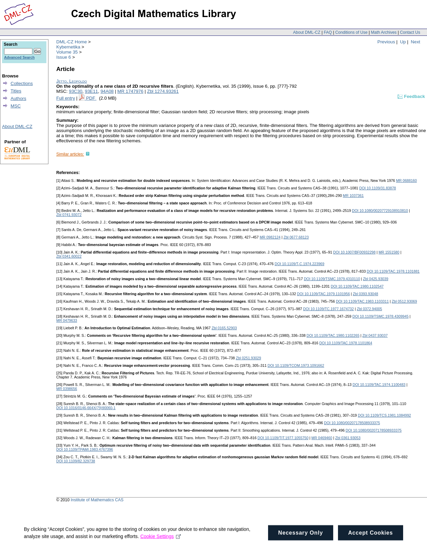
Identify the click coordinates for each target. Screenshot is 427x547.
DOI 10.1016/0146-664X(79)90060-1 (86, 408)
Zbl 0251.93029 (248, 358)
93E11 (91, 91)
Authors (18, 98)
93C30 (75, 91)
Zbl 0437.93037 (375, 335)
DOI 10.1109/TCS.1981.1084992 (384, 415)
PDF (91, 98)
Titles (16, 90)
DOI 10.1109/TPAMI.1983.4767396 (84, 449)
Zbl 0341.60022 (69, 256)
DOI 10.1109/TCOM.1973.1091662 (296, 365)
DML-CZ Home (71, 41)
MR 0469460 (321, 438)
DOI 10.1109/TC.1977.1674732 (328, 309)
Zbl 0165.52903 (224, 328)
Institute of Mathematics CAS (97, 500)
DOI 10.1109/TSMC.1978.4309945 (380, 316)
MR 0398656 (66, 389)
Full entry (65, 98)
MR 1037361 (353, 195)
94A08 (107, 91)
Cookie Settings (160, 539)
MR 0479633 (66, 320)
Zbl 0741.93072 (69, 215)
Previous (386, 41)
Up (403, 41)
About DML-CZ (306, 32)
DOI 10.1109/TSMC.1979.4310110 (332, 279)
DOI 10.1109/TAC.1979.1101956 (323, 294)
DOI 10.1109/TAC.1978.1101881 (393, 271)
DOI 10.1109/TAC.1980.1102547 (357, 286)
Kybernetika (68, 46)
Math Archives (383, 32)
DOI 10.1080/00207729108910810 (380, 210)
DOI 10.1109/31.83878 (377, 188)
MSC (16, 106)
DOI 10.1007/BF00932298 (354, 252)
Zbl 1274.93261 (163, 91)
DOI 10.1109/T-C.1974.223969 (299, 264)
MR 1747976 (130, 91)
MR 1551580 (389, 252)
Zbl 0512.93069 (404, 301)
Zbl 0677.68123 (296, 237)
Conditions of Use (351, 32)
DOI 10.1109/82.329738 (75, 461)
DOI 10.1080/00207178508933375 (352, 423)
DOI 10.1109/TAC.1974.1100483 (379, 385)
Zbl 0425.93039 (375, 279)
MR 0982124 (270, 237)
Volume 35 (67, 52)
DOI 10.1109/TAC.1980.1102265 (333, 335)
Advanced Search (19, 57)
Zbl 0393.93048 (365, 294)
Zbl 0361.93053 (347, 438)
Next (415, 41)
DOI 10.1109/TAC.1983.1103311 (362, 301)
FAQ (328, 32)
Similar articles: (70, 154)
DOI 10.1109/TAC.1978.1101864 (345, 343)
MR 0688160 (406, 180)
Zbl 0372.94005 (369, 309)
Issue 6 (63, 57)
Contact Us (410, 32)
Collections (22, 83)
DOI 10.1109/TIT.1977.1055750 (282, 438)
